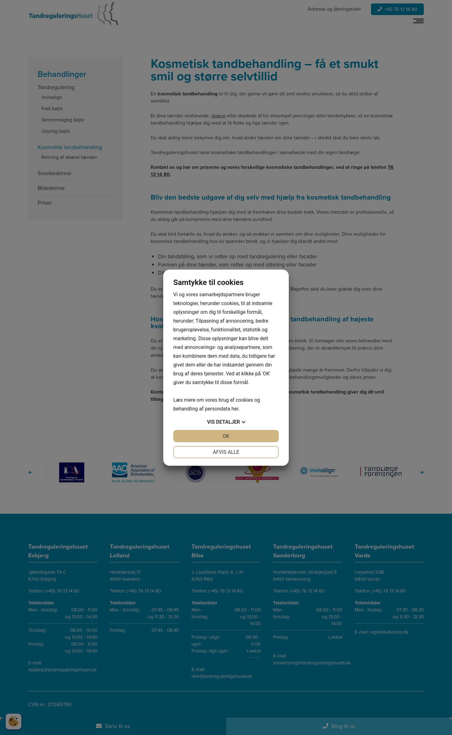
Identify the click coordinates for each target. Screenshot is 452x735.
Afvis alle (226, 452)
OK (226, 436)
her (234, 409)
